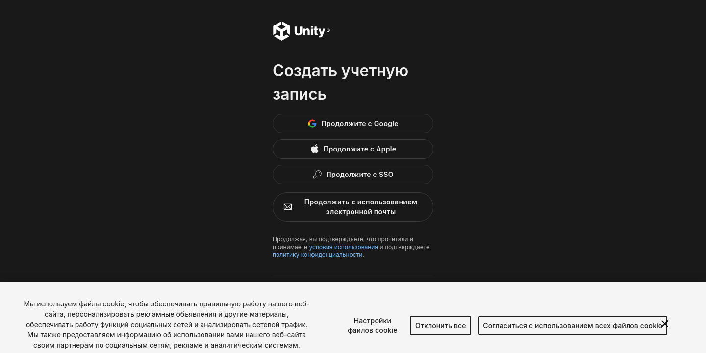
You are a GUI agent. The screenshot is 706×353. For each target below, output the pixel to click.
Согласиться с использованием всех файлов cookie (572, 329)
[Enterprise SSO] (353, 174)
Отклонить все (440, 329)
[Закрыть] (665, 327)
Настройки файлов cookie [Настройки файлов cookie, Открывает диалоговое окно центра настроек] (372, 329)
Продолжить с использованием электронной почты (348, 207)
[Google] (353, 123)
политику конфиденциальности (317, 254)
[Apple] (353, 149)
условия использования (343, 247)
